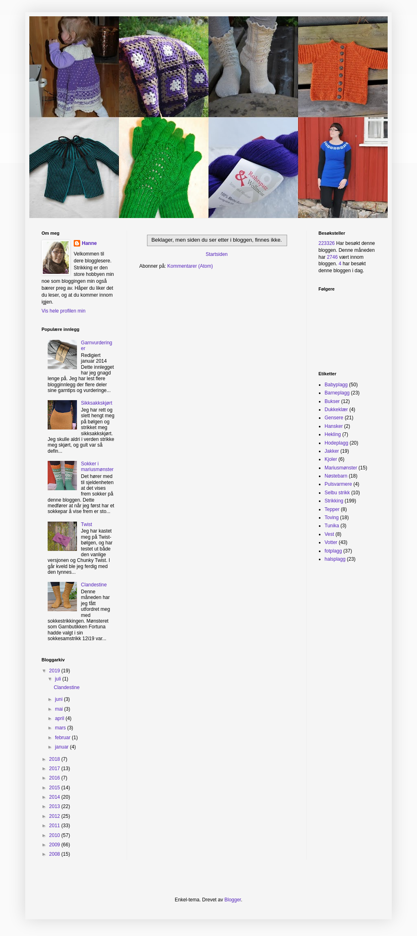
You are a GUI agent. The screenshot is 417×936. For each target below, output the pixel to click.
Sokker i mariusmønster (97, 466)
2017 (55, 768)
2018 (55, 759)
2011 (55, 825)
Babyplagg (336, 385)
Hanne (89, 243)
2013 (55, 806)
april (60, 718)
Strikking (334, 501)
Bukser (332, 401)
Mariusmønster (341, 468)
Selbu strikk (337, 493)
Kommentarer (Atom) (190, 266)
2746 (332, 257)
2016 (55, 778)
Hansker (334, 426)
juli (58, 679)
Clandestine (94, 585)
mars (61, 728)
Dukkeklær (336, 409)
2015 (55, 788)
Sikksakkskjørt (96, 403)
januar (62, 747)
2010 (55, 835)
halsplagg (335, 559)
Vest (329, 534)
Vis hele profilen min (64, 311)
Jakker (332, 451)
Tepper (332, 509)
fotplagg (333, 551)
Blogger (232, 900)
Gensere (334, 418)
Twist (86, 524)
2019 (55, 671)
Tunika (332, 526)
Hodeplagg (336, 443)
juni (59, 699)
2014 (55, 797)
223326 (326, 243)
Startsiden (217, 254)
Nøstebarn (336, 476)
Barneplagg (337, 393)
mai (59, 709)
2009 (55, 845)
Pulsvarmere (338, 484)
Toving (332, 517)
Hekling (333, 434)
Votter (331, 542)
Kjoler (331, 459)
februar (63, 737)
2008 (55, 854)
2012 (55, 816)
